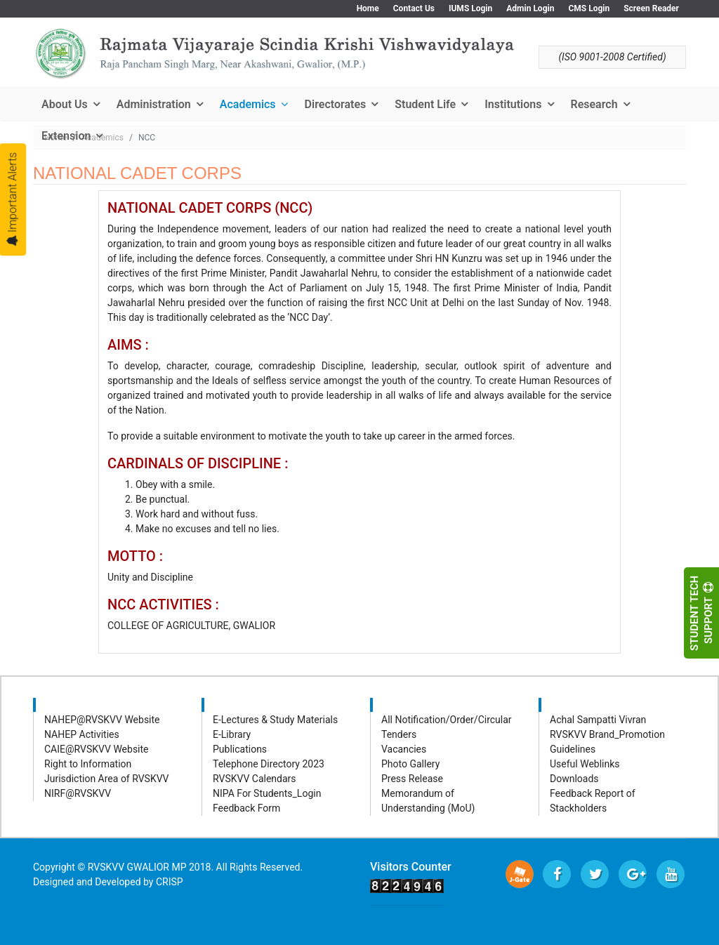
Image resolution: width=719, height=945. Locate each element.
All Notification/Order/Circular (446, 719)
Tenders (398, 734)
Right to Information (87, 763)
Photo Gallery (410, 763)
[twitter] (595, 874)
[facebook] (557, 874)
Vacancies (403, 749)
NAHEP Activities (81, 734)
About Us (64, 104)
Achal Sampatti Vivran (598, 719)
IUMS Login (470, 8)
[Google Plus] (633, 874)
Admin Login (530, 8)
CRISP (169, 881)
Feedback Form (246, 808)
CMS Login (588, 8)
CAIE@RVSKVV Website (96, 749)
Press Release (412, 778)
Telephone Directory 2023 (268, 763)
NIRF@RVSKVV (77, 793)
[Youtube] (671, 874)
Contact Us (414, 8)
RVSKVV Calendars (254, 778)
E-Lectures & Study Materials (275, 719)
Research (594, 104)
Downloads (574, 778)
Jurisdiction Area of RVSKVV (106, 778)
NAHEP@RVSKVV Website (102, 719)
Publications (240, 749)
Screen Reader (651, 8)
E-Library (232, 734)
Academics (248, 104)
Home (368, 8)
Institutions (512, 104)
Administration (154, 104)
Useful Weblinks (585, 763)
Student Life (425, 104)
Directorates (336, 104)
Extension (66, 136)
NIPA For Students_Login (267, 793)
